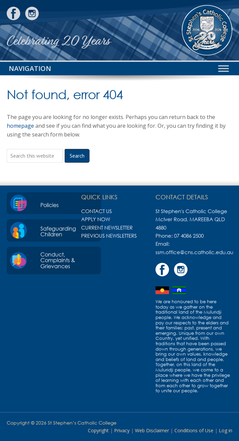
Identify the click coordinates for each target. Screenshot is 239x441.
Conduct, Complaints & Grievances (57, 260)
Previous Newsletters (109, 236)
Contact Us (96, 211)
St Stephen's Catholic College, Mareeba (207, 30)
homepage (20, 125)
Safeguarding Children (58, 231)
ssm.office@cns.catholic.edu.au (194, 252)
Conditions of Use (193, 430)
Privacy (122, 430)
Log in (225, 430)
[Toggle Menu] (223, 68)
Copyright (98, 430)
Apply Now (95, 219)
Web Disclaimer (152, 430)
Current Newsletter (107, 228)
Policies (49, 205)
